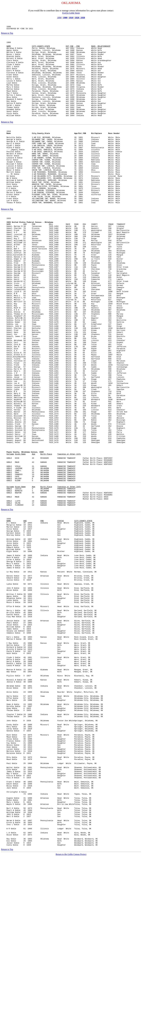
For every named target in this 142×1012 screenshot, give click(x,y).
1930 (83, 17)
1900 (65, 17)
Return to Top (7, 34)
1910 (71, 17)
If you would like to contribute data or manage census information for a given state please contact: (71, 10)
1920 (9, 249)
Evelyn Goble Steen (71, 13)
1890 (59, 17)
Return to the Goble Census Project (71, 1007)
